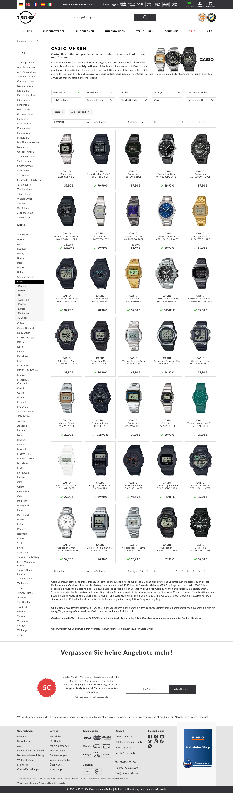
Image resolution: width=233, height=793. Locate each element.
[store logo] (41, 17)
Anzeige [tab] (158, 92)
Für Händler (56, 741)
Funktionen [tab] (93, 92)
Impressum (23, 765)
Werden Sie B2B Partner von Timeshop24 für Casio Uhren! (122, 629)
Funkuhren (57, 586)
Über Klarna (56, 765)
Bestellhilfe (55, 736)
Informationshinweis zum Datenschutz (87, 717)
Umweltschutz (25, 741)
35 (141, 122)
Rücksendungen (58, 755)
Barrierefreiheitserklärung (30, 755)
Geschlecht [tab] (59, 92)
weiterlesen (91, 78)
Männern (184, 74)
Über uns (22, 736)
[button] (78, 134)
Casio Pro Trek (145, 74)
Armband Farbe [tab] (95, 100)
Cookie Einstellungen (28, 769)
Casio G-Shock (123, 74)
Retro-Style (77, 78)
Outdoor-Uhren (76, 586)
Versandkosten (58, 750)
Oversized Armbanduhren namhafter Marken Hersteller (171, 619)
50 (147, 122)
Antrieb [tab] (124, 92)
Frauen (197, 74)
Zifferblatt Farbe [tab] (129, 100)
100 (153, 122)
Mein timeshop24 (59, 746)
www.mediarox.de (156, 789)
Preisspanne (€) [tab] (196, 100)
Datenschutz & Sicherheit (31, 750)
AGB (19, 746)
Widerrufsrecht (25, 760)
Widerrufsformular (60, 760)
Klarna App (56, 769)
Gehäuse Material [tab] (197, 92)
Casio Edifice (107, 74)
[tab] (30, 77)
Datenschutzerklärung (138, 717)
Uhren (30, 41)
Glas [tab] (156, 100)
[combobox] (108, 17)
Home (20, 41)
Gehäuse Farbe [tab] (61, 100)
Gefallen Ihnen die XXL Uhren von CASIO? (74, 619)
